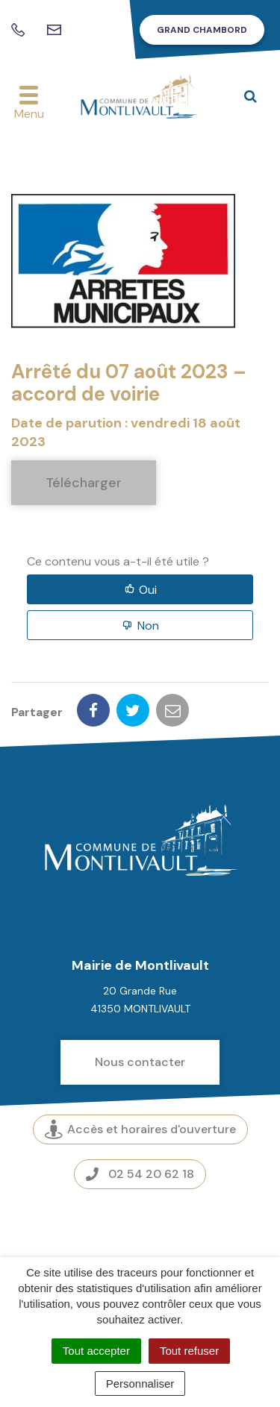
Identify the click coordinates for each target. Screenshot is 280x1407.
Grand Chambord (202, 30)
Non (148, 625)
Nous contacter (140, 1062)
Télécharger (84, 483)
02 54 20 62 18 (140, 1174)
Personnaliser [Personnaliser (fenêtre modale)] (140, 1383)
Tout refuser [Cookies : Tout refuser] (189, 1350)
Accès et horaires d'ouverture (140, 1129)
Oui (148, 590)
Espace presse (140, 1224)
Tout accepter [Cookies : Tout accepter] (96, 1350)
